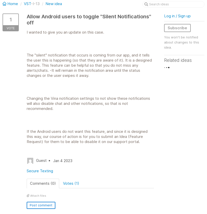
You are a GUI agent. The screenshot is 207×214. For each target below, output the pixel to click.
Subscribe (177, 27)
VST (27, 3)
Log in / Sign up (177, 15)
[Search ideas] (173, 4)
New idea (53, 3)
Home (11, 3)
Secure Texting (40, 170)
